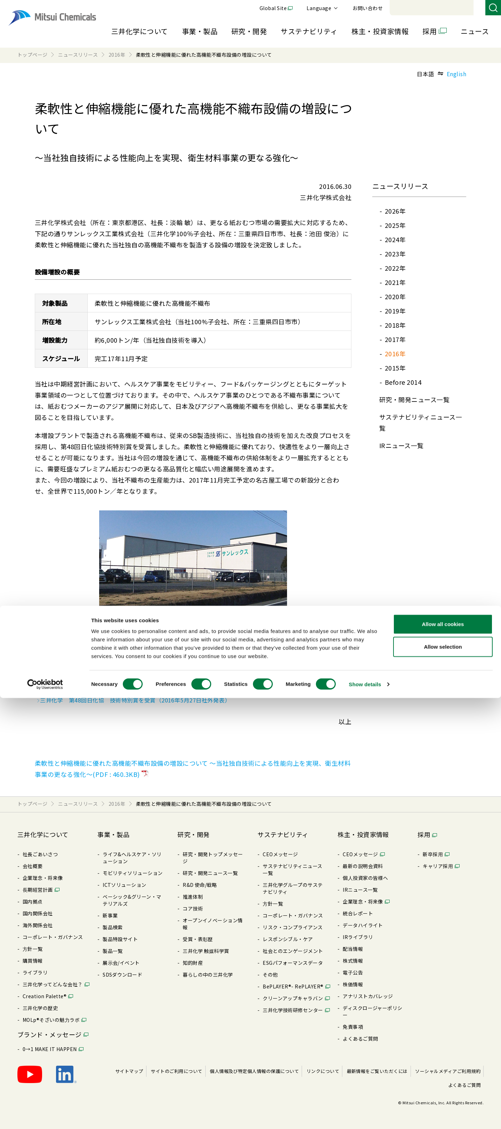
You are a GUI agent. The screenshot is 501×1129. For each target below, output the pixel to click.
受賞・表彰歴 (198, 939)
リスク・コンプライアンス (293, 927)
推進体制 (193, 896)
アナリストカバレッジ (368, 996)
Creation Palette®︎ (44, 996)
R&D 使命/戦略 (200, 884)
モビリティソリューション (133, 872)
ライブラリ (35, 972)
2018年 (395, 324)
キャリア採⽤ (438, 865)
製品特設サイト (120, 939)
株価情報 (353, 984)
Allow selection (443, 1078)
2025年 (395, 225)
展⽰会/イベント (121, 962)
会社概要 (33, 865)
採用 (429, 31)
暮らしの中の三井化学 (208, 974)
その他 (270, 974)
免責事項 (353, 1026)
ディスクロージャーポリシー (373, 1011)
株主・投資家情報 (379, 31)
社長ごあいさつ (40, 854)
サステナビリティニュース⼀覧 (293, 869)
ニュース (475, 31)
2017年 (395, 339)
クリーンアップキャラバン (293, 998)
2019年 (395, 310)
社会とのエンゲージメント (293, 950)
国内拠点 (33, 901)
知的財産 (193, 962)
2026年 (395, 210)
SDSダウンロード (122, 974)
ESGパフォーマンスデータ (293, 962)
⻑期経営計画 (38, 889)
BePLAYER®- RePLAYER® (293, 986)
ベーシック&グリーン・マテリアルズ (132, 900)
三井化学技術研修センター (293, 1010)
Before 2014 (403, 382)
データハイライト (363, 925)
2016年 (395, 353)
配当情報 (353, 948)
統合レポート (358, 913)
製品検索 (113, 927)
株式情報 (353, 960)
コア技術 (193, 908)
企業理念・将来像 (43, 877)
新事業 (110, 915)
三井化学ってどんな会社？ (53, 984)
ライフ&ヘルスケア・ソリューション (132, 858)
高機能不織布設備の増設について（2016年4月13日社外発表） (119, 690)
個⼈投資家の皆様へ (365, 877)
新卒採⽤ (433, 854)
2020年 (395, 296)
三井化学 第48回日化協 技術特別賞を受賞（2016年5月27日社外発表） (133, 700)
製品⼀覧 (113, 950)
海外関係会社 (38, 925)
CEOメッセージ (280, 854)
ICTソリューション (124, 884)
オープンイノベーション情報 (213, 924)
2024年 (395, 239)
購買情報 (33, 960)
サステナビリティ (309, 31)
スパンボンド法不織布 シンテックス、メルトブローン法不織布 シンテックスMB (144, 680)
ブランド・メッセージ (49, 1034)
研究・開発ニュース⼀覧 (414, 399)
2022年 (395, 267)
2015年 (395, 367)
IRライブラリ (358, 936)
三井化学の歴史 (40, 1007)
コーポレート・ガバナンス (53, 936)
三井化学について (139, 31)
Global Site (368, 8)
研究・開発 (249, 31)
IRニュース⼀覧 (401, 445)
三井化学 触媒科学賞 (206, 950)
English (456, 74)
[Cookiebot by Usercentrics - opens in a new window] (45, 1115)
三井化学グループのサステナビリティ (293, 888)
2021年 (395, 282)
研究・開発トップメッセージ (213, 858)
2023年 (395, 253)
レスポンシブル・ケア (288, 939)
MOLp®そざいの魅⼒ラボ (51, 1019)
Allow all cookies (443, 1055)
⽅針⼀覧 (33, 948)
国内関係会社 (38, 913)
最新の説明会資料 (363, 865)
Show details (365, 1115)
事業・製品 (199, 31)
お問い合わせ (463, 8)
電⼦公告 (353, 972)
